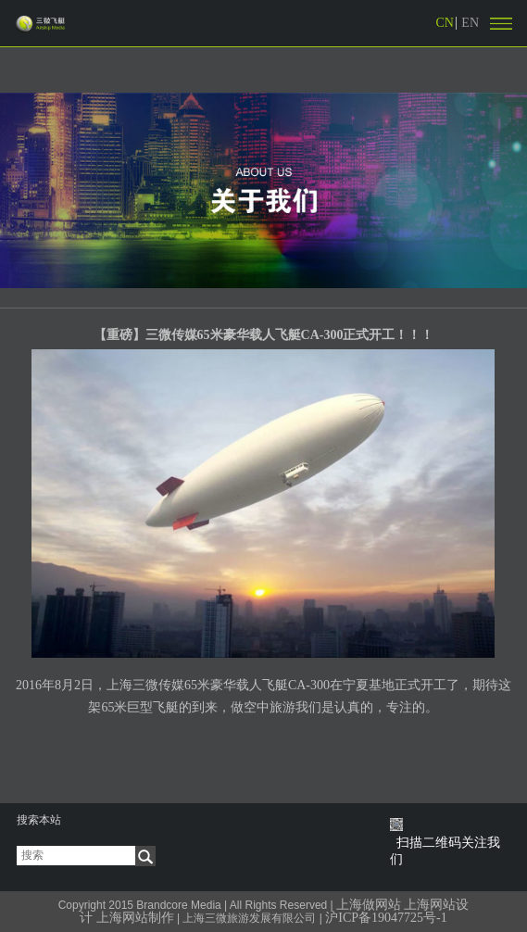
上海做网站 (368, 905)
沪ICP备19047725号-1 (384, 918)
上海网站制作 (135, 918)
